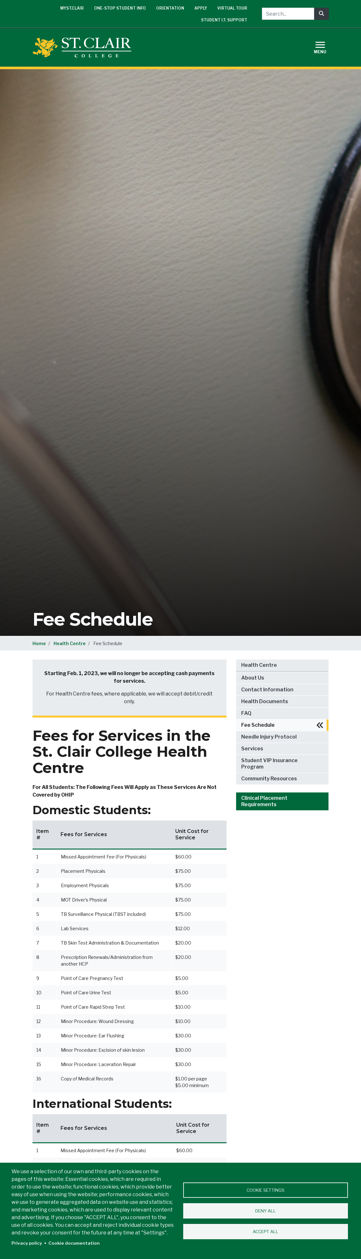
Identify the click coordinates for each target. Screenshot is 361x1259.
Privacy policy (26, 1243)
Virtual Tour (232, 8)
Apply (200, 8)
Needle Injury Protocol (269, 737)
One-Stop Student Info (120, 8)
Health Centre (70, 643)
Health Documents (264, 701)
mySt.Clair (72, 8)
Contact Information (267, 690)
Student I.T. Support (224, 20)
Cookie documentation (74, 1243)
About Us (252, 678)
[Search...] (288, 14)
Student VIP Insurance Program (269, 763)
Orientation (170, 8)
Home (39, 643)
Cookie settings (266, 1190)
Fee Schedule (258, 725)
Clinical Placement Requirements (264, 801)
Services (252, 749)
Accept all (265, 1231)
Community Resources (269, 779)
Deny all (265, 1210)
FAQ (246, 713)
